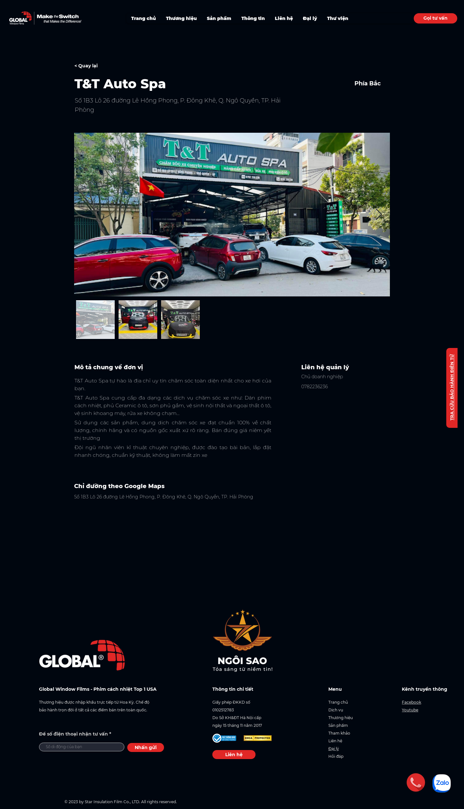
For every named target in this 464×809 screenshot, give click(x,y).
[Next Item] (378, 214)
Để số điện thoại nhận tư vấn (73, 734)
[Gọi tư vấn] (435, 18)
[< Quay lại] (97, 66)
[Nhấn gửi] (145, 747)
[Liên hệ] (234, 754)
